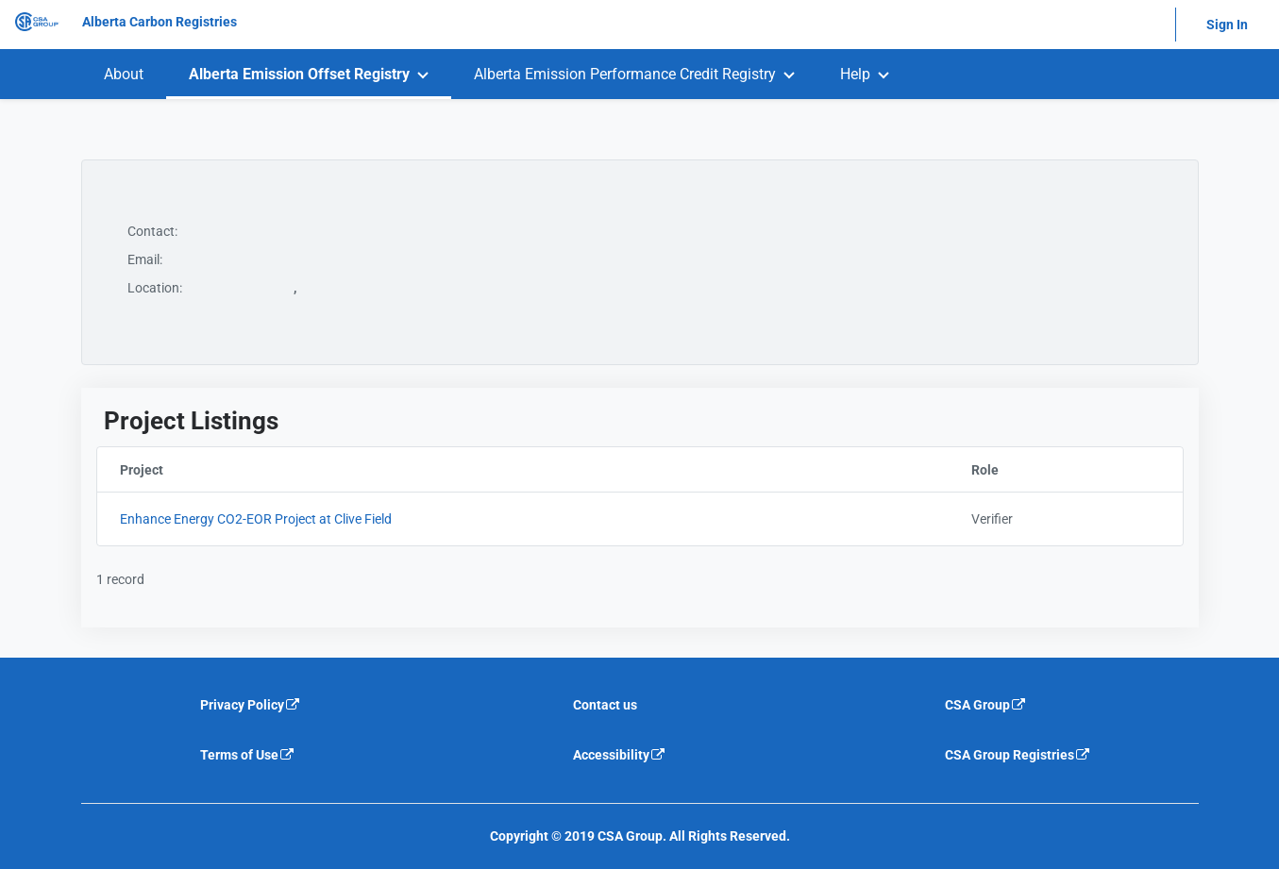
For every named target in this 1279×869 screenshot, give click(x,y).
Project (237, 469)
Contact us (605, 704)
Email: (144, 259)
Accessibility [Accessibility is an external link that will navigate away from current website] (619, 754)
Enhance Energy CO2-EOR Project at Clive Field (256, 518)
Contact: (152, 231)
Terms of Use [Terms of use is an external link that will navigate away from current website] (247, 754)
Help (855, 74)
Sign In (1227, 24)
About (123, 74)
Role (1076, 469)
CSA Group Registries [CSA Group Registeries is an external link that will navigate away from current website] (1018, 754)
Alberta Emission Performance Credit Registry (625, 74)
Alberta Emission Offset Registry (299, 74)
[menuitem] (123, 74)
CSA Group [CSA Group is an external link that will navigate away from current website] (986, 704)
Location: (154, 287)
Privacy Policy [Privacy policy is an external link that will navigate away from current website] (250, 704)
